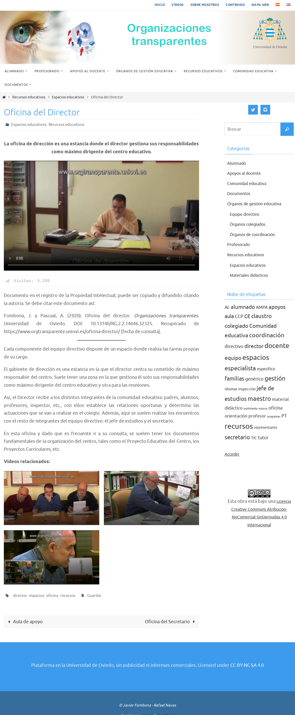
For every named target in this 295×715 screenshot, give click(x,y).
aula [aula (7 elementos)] (229, 316)
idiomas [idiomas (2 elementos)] (231, 389)
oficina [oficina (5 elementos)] (275, 408)
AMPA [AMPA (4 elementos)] (262, 307)
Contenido (235, 5)
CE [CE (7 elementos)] (247, 316)
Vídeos (177, 5)
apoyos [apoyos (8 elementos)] (277, 307)
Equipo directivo (247, 214)
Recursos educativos (28, 97)
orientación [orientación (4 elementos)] (236, 416)
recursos (68, 595)
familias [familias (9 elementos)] (234, 378)
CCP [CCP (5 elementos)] (239, 316)
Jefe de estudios (51, 578)
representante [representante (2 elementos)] (265, 427)
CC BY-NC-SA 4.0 (247, 665)
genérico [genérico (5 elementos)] (254, 379)
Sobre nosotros (204, 5)
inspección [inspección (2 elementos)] (247, 389)
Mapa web (260, 5)
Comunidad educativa (249, 183)
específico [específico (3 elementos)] (266, 369)
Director (51, 519)
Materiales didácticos (252, 275)
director (20, 595)
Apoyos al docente (246, 173)
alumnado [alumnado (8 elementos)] (243, 307)
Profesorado (240, 244)
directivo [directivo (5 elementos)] (234, 346)
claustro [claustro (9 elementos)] (261, 316)
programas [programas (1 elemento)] (273, 416)
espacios (37, 595)
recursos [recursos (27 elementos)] (239, 426)
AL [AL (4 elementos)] (227, 307)
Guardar (95, 595)
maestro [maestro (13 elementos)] (259, 399)
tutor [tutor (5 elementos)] (263, 438)
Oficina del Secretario (171, 622)
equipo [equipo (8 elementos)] (233, 358)
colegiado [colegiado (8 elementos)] (236, 326)
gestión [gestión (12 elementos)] (275, 378)
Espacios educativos (68, 97)
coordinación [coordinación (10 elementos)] (266, 335)
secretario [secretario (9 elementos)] (237, 437)
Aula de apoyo (24, 622)
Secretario (151, 519)
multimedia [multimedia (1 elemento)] (251, 408)
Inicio (160, 5)
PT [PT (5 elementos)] (284, 416)
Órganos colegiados (250, 224)
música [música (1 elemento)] (263, 408)
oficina (53, 595)
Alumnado (238, 163)
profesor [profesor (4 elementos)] (257, 416)
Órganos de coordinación (256, 234)
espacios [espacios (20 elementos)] (255, 357)
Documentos (240, 193)
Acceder (233, 454)
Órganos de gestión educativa (258, 204)
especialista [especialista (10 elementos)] (240, 368)
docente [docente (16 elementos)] (277, 346)
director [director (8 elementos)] (254, 346)
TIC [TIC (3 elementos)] (254, 438)
